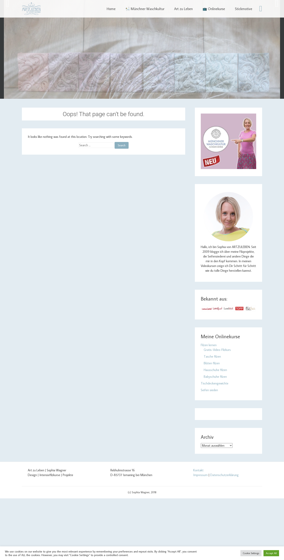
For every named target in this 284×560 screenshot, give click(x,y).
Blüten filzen (212, 363)
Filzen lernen (209, 345)
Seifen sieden (209, 390)
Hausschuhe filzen (215, 370)
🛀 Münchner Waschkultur (144, 9)
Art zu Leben (183, 9)
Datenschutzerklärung (224, 475)
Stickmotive (243, 9)
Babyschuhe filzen (215, 377)
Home (111, 9)
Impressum (200, 475)
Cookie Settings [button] (251, 553)
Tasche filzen (212, 356)
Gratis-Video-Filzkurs (217, 350)
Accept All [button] (271, 553)
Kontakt (198, 470)
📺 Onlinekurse (214, 9)
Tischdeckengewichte (214, 383)
